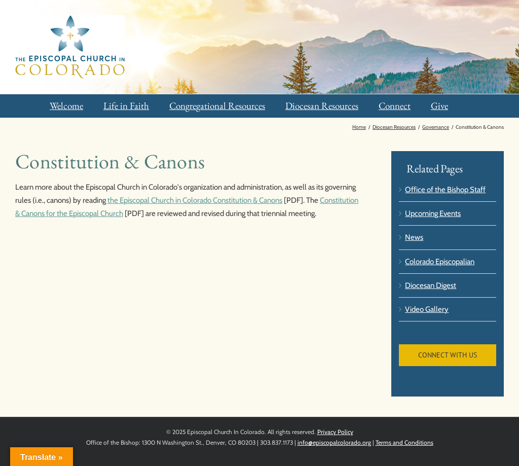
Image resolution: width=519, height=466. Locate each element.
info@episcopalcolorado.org (334, 442)
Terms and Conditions (404, 442)
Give (439, 105)
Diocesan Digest (430, 285)
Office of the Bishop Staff (445, 189)
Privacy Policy (335, 432)
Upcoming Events (433, 213)
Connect (395, 105)
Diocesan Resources (321, 105)
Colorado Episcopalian (439, 261)
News (414, 237)
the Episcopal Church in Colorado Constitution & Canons (194, 200)
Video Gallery (427, 309)
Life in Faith (126, 105)
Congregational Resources (217, 105)
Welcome (66, 105)
